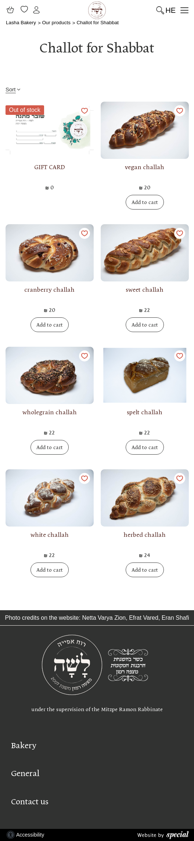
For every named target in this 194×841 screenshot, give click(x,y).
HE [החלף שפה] (170, 10)
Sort (11, 89)
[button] (182, 10)
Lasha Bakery (21, 22)
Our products (56, 22)
